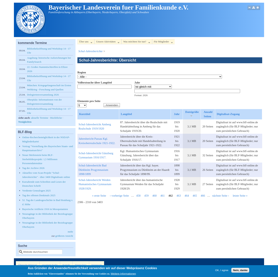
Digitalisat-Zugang (228, 114)
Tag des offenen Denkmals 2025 (38, 195)
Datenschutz (80, 265)
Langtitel (126, 114)
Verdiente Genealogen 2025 (36, 190)
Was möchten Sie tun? (135, 42)
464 (187, 195)
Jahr (137, 82)
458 (138, 195)
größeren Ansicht (64, 235)
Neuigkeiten (24, 121)
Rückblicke (56, 117)
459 (146, 195)
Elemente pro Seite (88, 101)
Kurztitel (84, 114)
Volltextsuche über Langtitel (94, 82)
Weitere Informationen (123, 274)
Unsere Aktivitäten (106, 42)
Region (81, 72)
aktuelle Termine (39, 117)
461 (162, 195)
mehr (70, 231)
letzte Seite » (240, 195)
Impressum (97, 265)
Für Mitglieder (162, 42)
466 (203, 195)
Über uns (84, 42)
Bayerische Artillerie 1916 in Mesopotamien (45, 209)
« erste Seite (99, 195)
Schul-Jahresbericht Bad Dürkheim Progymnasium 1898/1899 (93, 170)
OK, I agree (221, 271)
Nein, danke (240, 271)
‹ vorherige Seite (119, 195)
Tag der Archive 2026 (33, 168)
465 (195, 195)
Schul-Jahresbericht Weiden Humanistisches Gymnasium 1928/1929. (95, 184)
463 (179, 195)
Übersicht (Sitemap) (27, 265)
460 (154, 195)
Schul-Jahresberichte (90, 51)
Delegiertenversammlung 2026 (43, 94)
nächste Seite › (220, 195)
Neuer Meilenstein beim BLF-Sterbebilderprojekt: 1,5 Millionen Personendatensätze (39, 159)
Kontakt (66, 265)
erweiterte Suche (49, 265)
